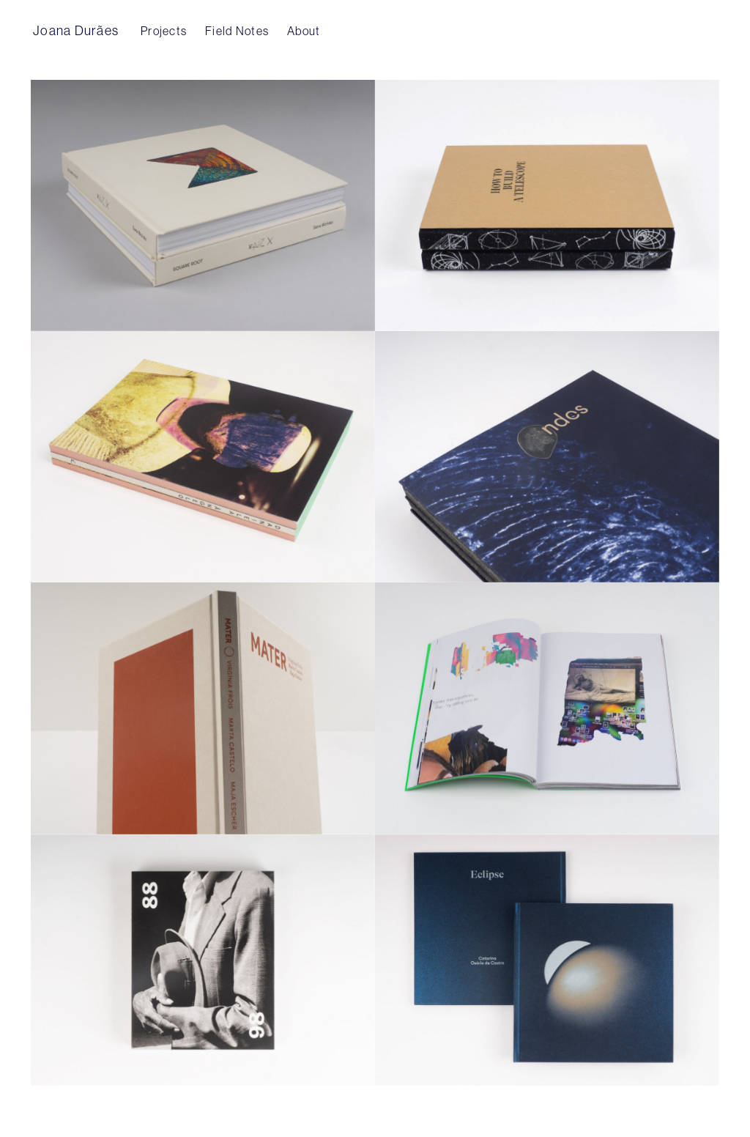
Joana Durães (76, 30)
